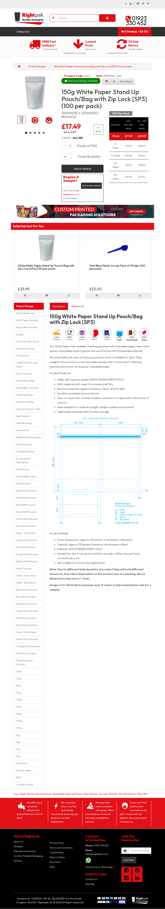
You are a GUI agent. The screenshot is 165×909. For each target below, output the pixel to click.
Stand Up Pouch (43, 794)
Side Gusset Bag (25, 401)
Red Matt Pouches (25, 504)
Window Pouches (25, 348)
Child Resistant (24, 444)
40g (18, 678)
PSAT (18, 777)
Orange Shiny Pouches (28, 646)
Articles (18, 860)
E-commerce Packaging (23, 460)
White (30, 794)
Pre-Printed (22, 469)
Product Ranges (37, 66)
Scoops (20, 334)
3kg (18, 756)
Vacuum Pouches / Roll (28, 409)
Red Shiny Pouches (26, 618)
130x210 (113, 794)
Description (59, 306)
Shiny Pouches (23, 568)
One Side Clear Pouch (27, 341)
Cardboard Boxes (25, 451)
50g (18, 685)
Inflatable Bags (24, 423)
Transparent (22, 355)
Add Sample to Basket (91, 185)
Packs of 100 (87, 146)
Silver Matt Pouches (26, 511)
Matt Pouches (23, 483)
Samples (18, 846)
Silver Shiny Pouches (27, 625)
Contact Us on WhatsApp (99, 867)
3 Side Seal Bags (24, 394)
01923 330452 (97, 845)
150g (18, 706)
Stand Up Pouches (25, 313)
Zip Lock (103, 794)
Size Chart (55, 862)
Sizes (19, 671)
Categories (22, 31)
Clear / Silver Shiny (26, 575)
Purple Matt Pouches (27, 554)
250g (19, 713)
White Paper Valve (26, 476)
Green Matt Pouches (27, 540)
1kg (18, 735)
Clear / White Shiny (26, 632)
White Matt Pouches (27, 519)
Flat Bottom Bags (25, 380)
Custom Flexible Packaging (28, 855)
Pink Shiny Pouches (26, 653)
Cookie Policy (57, 852)
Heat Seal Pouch (74, 794)
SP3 (145, 794)
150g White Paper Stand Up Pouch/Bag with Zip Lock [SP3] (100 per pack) (93, 66)
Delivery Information (25, 851)
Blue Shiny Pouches (26, 596)
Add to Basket (82, 168)
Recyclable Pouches (26, 327)
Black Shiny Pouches (26, 589)
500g (19, 720)
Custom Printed (24, 784)
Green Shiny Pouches (27, 611)
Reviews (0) (78, 306)
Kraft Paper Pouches (27, 320)
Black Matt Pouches (26, 490)
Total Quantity (88, 156)
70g (18, 692)
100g (19, 699)
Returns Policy (57, 857)
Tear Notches (91, 794)
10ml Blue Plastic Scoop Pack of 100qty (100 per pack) (117, 267)
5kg (18, 742)
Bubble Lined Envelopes (28, 437)
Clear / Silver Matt (25, 533)
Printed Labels (24, 770)
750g (19, 728)
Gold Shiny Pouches (26, 603)
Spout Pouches (24, 373)
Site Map (90, 884)
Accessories (22, 430)
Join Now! (129, 860)
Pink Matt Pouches (26, 547)
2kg (18, 749)
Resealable (58, 794)
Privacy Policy (57, 842)
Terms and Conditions (61, 847)
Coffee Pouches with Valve (27, 364)
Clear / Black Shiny (26, 582)
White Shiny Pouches (27, 639)
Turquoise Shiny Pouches (24, 662)
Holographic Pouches (27, 387)
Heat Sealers (23, 416)
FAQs (52, 866)
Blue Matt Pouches (26, 526)
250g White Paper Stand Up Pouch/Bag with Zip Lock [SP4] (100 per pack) (46, 267)
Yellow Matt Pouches (27, 561)
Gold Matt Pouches (26, 497)
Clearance (21, 763)
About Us (18, 841)
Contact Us (91, 879)
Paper (23, 794)
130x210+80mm (127, 794)
